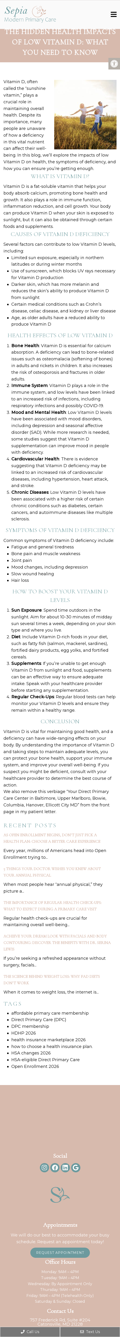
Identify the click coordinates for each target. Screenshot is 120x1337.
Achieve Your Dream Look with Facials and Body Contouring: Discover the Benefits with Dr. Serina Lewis (57, 943)
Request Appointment (60, 1253)
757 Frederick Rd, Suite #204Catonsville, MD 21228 (60, 1322)
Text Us (90, 1332)
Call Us (30, 1332)
